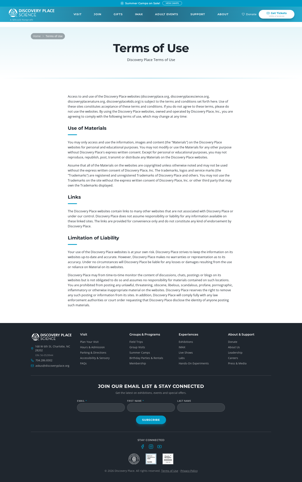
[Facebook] (142, 446)
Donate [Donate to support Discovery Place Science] (232, 342)
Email (82, 401)
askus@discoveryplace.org (52, 365)
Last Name (184, 401)
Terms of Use (169, 471)
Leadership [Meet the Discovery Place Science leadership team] (235, 352)
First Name (135, 401)
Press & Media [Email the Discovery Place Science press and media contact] (237, 363)
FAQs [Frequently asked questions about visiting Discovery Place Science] (83, 363)
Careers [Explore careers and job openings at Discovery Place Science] (233, 358)
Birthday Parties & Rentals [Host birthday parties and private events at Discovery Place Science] (146, 358)
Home (37, 36)
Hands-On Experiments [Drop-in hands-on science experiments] (194, 363)
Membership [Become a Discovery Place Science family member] (137, 363)
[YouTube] (159, 446)
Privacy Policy (189, 471)
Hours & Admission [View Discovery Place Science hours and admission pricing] (92, 347)
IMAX (139, 14)
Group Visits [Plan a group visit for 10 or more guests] (137, 347)
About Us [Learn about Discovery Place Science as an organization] (234, 347)
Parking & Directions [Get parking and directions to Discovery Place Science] (93, 352)
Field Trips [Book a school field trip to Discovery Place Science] (136, 342)
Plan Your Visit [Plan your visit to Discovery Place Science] (89, 342)
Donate (249, 14)
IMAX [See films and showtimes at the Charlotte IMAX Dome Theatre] (182, 347)
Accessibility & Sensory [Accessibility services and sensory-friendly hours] (95, 358)
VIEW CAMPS (172, 3)
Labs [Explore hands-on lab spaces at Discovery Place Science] (182, 358)
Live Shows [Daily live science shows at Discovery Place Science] (186, 352)
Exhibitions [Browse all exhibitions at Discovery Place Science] (186, 342)
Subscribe (151, 420)
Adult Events (166, 14)
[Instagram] (151, 446)
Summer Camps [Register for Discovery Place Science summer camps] (139, 352)
